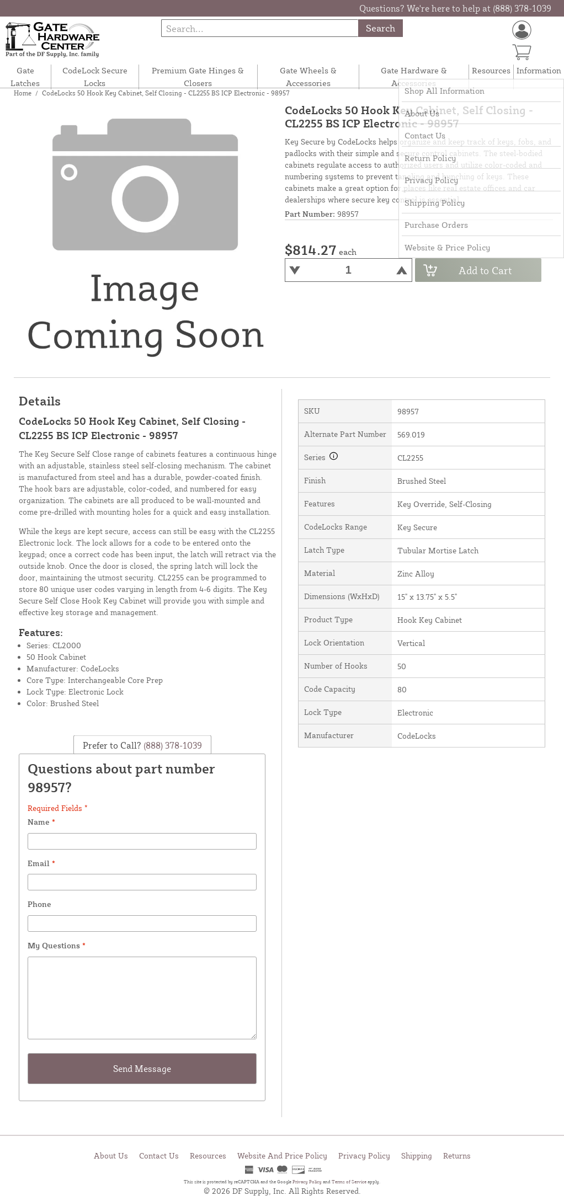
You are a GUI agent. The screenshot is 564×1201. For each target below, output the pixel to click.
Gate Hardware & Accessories (414, 76)
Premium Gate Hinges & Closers (198, 76)
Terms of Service (349, 1181)
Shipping (416, 1155)
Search (380, 28)
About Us (111, 1155)
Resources (491, 70)
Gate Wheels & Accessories (308, 76)
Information (539, 70)
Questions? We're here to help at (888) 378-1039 (455, 8)
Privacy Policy (364, 1155)
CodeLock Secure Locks (94, 76)
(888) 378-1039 (171, 745)
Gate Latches (25, 76)
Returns (457, 1155)
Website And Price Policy (282, 1155)
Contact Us (159, 1155)
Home (22, 93)
